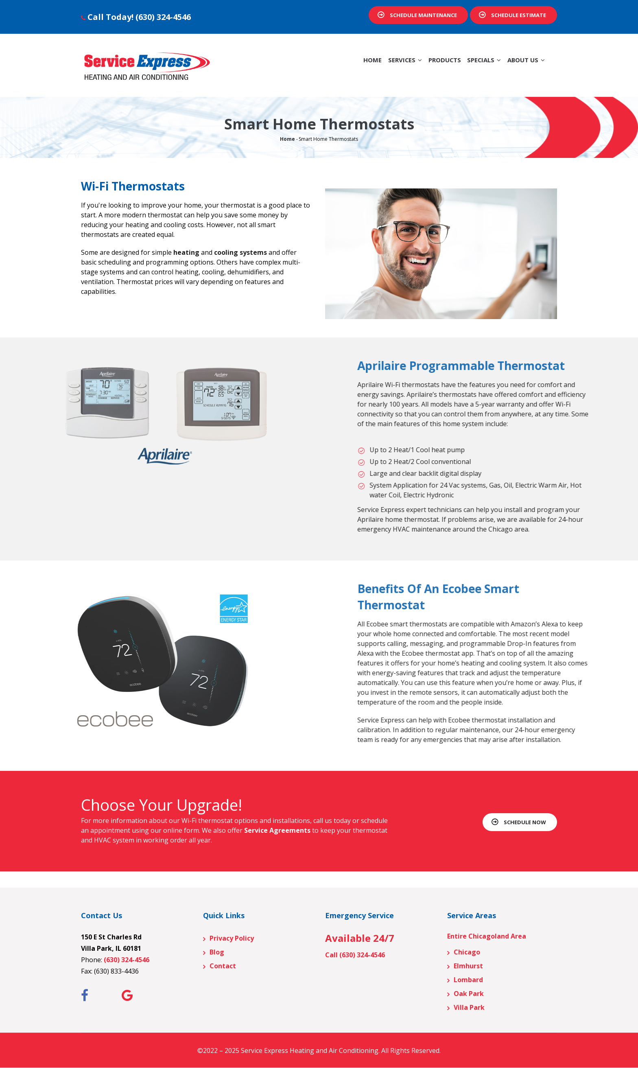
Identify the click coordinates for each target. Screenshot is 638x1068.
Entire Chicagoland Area (486, 936)
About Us (523, 63)
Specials (476, 63)
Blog (217, 952)
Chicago (467, 952)
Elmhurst (468, 965)
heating (186, 252)
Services (385, 63)
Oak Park (469, 993)
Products (430, 63)
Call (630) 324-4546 (355, 954)
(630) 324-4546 (163, 16)
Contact (223, 965)
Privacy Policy (232, 938)
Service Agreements (277, 830)
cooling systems (240, 252)
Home (348, 63)
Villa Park (469, 1007)
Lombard (468, 979)
